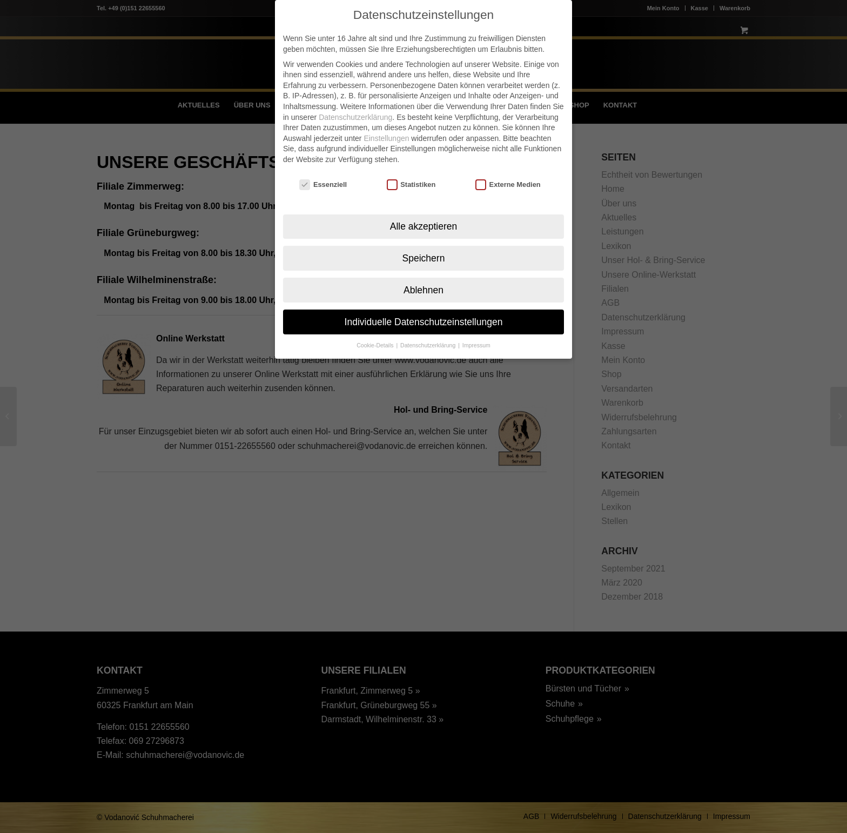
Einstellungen (386, 122)
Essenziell (323, 168)
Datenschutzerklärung (355, 100)
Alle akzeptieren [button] (424, 209)
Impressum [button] (476, 329)
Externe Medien (508, 168)
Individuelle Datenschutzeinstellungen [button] (424, 305)
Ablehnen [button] (423, 273)
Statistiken (411, 168)
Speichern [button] (423, 241)
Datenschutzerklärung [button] (428, 329)
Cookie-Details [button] (376, 329)
